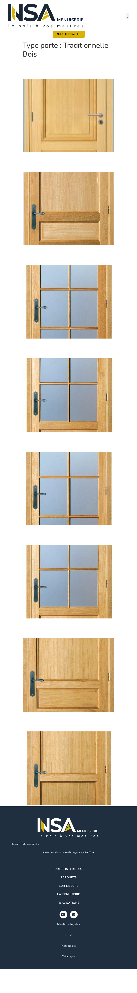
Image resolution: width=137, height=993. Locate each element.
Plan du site (68, 946)
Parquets (69, 877)
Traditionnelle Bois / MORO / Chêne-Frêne (60, 534)
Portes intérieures (68, 869)
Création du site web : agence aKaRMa (68, 852)
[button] (127, 16)
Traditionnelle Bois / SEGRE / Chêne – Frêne (61, 348)
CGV (68, 935)
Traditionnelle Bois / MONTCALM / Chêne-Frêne (68, 721)
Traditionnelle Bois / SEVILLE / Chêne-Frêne (63, 628)
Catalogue (68, 956)
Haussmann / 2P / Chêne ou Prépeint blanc (59, 68)
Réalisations (68, 903)
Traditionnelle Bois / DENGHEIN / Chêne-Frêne (66, 255)
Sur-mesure (68, 886)
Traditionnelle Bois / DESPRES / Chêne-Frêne (64, 441)
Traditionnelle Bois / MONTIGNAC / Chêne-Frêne (68, 161)
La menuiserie (68, 894)
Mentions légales (68, 924)
